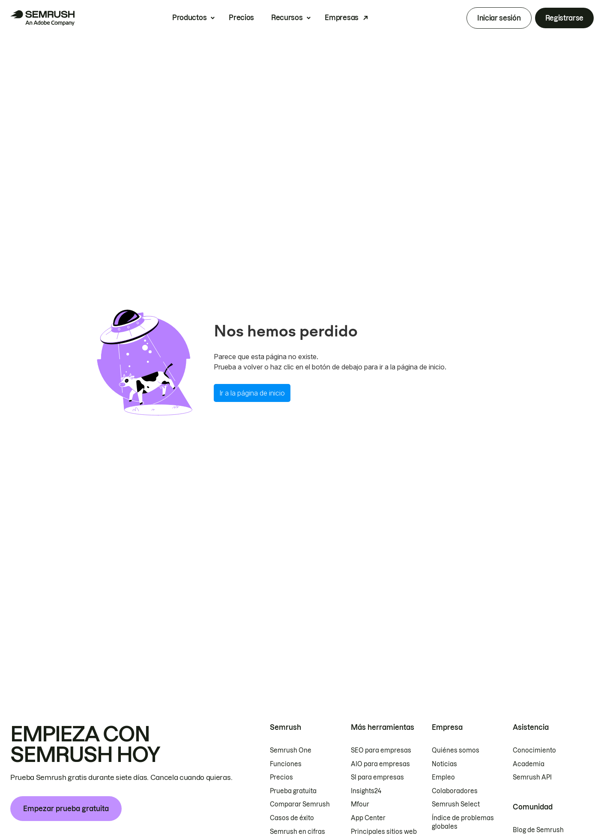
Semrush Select (456, 804)
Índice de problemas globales (463, 822)
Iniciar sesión (499, 18)
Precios (241, 17)
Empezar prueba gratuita (66, 808)
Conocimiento (534, 750)
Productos (189, 17)
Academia (528, 764)
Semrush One (290, 750)
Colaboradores (455, 791)
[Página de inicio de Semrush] (42, 18)
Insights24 (366, 791)
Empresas (341, 17)
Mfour (360, 804)
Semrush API (532, 777)
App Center (368, 818)
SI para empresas (377, 777)
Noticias (444, 764)
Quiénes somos (455, 750)
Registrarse (564, 18)
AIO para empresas (380, 764)
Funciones (286, 764)
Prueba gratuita (293, 791)
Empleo (443, 777)
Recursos (286, 17)
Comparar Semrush (300, 804)
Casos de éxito (292, 818)
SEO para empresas (381, 750)
